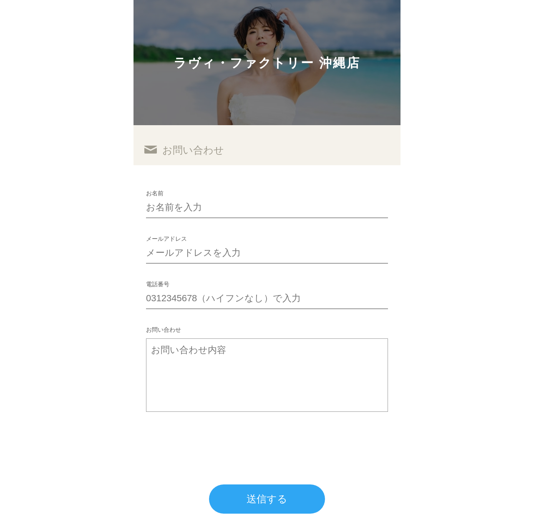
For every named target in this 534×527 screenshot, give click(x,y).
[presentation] (209, 440)
